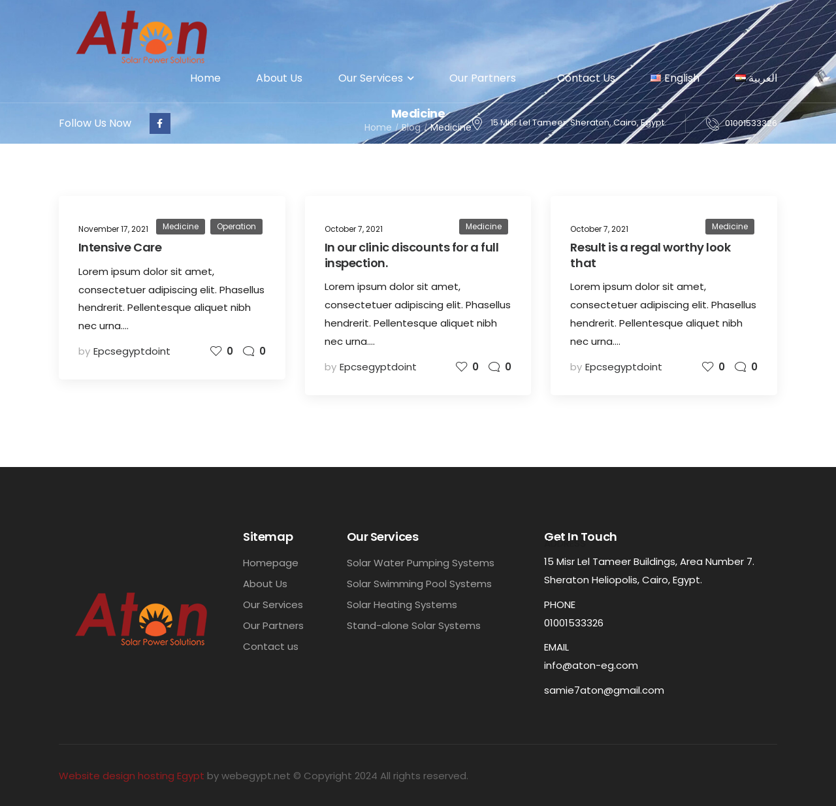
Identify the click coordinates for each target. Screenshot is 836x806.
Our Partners (485, 78)
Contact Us (586, 78)
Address (565, 543)
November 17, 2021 (113, 228)
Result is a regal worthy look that (650, 254)
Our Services (370, 78)
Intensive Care (120, 247)
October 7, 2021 (354, 228)
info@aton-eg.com (591, 665)
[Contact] (715, 123)
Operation (236, 226)
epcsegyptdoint (131, 351)
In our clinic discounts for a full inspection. (412, 254)
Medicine (181, 226)
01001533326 (751, 123)
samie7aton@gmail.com (604, 690)
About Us (279, 78)
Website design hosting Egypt (131, 775)
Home (205, 78)
